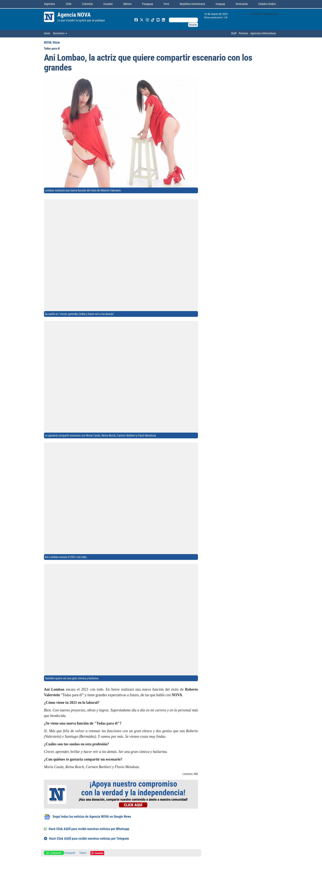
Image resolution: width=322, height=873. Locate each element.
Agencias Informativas (263, 33)
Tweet (82, 852)
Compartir (53, 852)
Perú (166, 4)
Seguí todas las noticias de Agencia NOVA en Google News (87, 816)
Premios (243, 33)
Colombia (87, 4)
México (127, 4)
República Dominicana (192, 4)
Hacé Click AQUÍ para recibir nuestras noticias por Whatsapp (86, 829)
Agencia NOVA (74, 14)
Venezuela (242, 4)
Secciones (60, 33)
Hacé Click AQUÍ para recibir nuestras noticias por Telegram (86, 839)
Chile (68, 4)
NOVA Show (52, 42)
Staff (233, 33)
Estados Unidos (267, 4)
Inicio (47, 33)
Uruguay (220, 4)
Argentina (49, 4)
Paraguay (147, 4)
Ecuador (108, 4)
